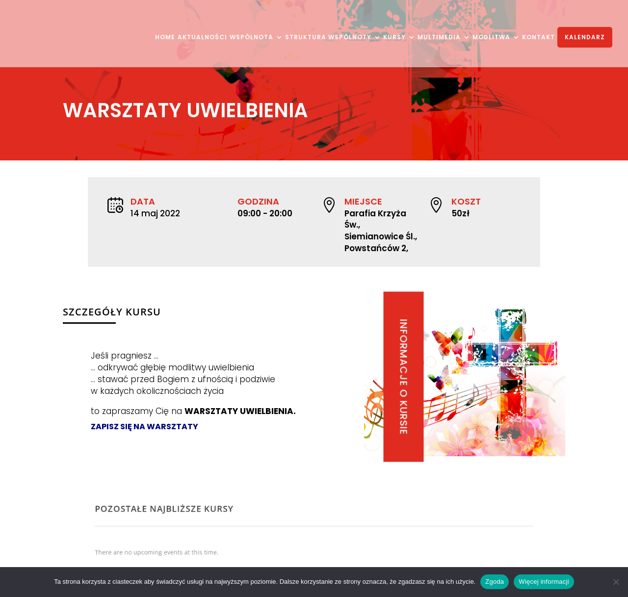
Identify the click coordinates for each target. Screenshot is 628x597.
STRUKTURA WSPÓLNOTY (328, 37)
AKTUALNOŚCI (202, 37)
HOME (165, 37)
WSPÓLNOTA (251, 37)
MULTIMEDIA (439, 37)
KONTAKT (538, 37)
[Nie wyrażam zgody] (616, 582)
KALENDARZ (585, 37)
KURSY (394, 37)
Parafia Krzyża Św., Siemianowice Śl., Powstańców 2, (379, 229)
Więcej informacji (544, 581)
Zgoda (494, 581)
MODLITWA (491, 37)
